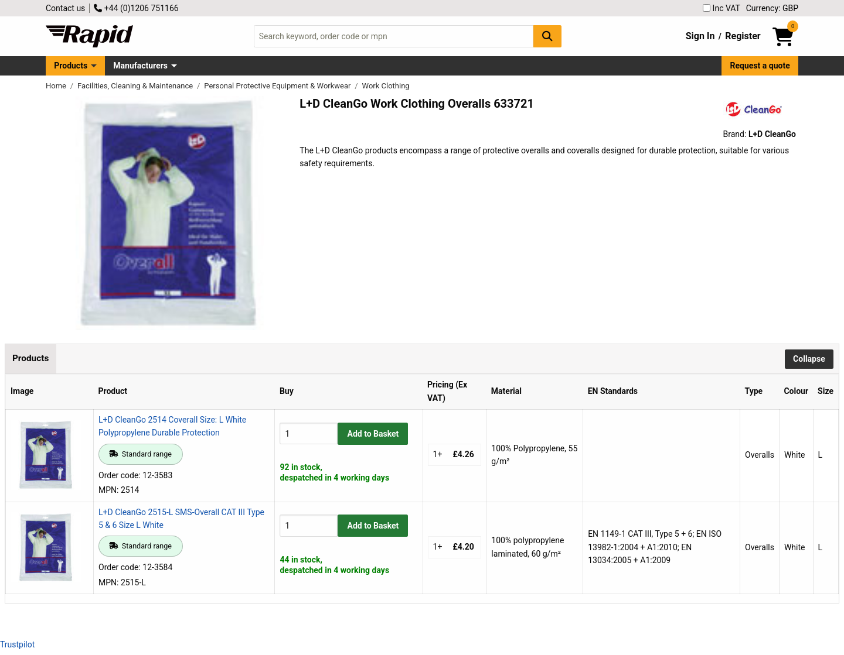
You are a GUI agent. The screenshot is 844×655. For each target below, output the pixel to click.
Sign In (700, 36)
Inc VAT (721, 8)
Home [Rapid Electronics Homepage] (57, 85)
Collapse (809, 358)
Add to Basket (373, 433)
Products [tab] (30, 358)
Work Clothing (386, 85)
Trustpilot (17, 644)
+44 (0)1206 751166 (136, 8)
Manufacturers (140, 65)
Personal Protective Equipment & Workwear (278, 85)
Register (742, 36)
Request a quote (760, 65)
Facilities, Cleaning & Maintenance (136, 85)
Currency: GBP (772, 8)
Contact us (65, 8)
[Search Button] (547, 36)
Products (70, 65)
